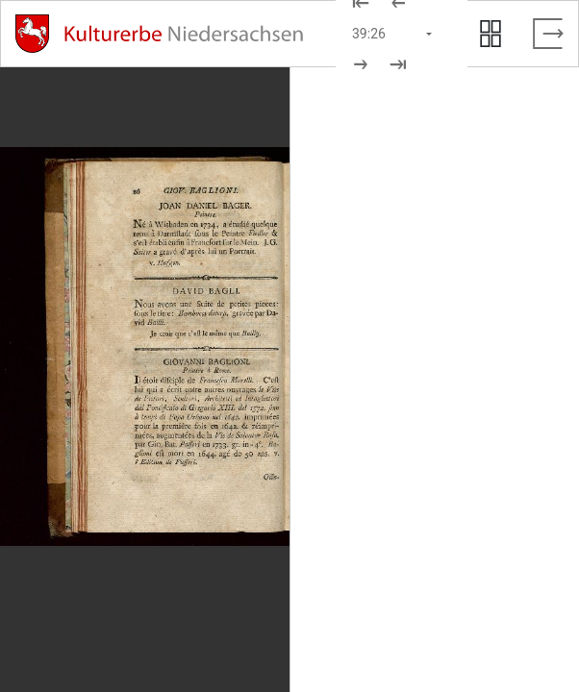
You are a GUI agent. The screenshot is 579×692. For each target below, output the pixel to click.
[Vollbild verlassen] (548, 33)
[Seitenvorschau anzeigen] (490, 33)
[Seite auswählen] (393, 33)
